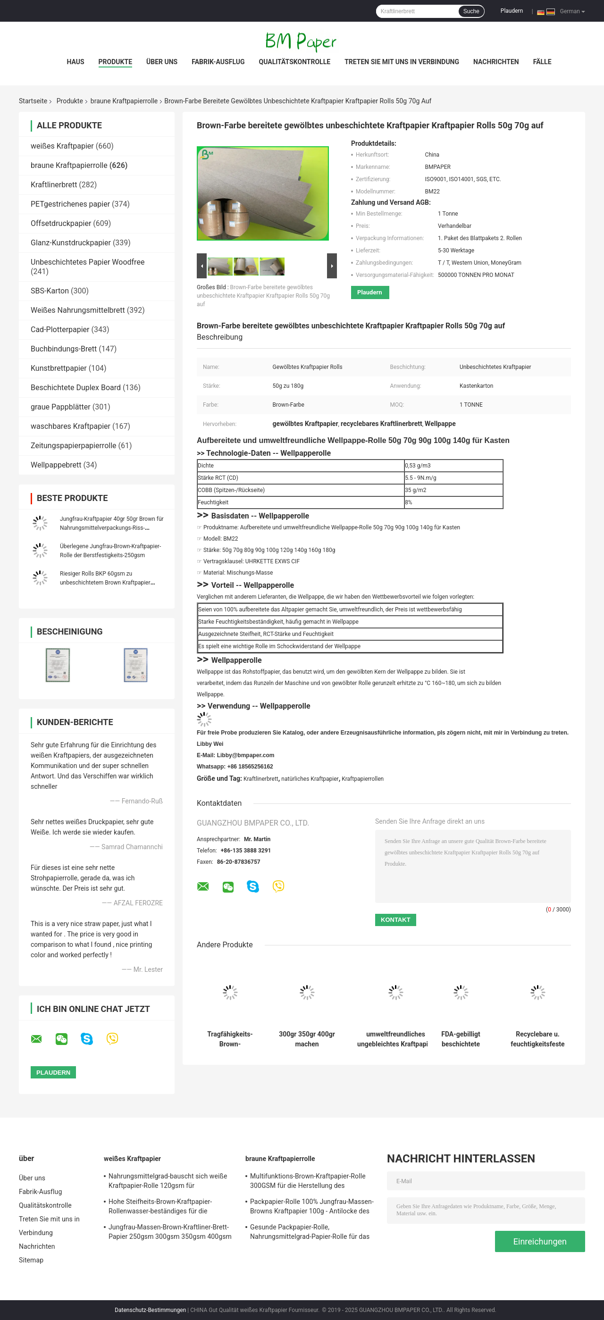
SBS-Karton (50, 290)
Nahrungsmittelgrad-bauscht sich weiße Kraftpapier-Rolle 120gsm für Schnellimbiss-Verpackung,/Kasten (168, 1182)
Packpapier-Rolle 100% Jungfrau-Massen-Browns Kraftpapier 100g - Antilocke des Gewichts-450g (312, 1208)
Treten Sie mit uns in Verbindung (401, 62)
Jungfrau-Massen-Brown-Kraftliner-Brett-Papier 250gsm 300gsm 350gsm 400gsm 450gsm (170, 1233)
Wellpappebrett (56, 464)
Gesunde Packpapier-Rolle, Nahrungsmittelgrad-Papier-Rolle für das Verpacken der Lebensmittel (309, 1233)
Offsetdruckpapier (61, 223)
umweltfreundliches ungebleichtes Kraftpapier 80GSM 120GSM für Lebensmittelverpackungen (395, 1039)
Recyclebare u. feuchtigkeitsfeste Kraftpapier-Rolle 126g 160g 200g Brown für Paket (537, 1039)
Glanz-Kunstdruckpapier (71, 242)
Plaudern (512, 11)
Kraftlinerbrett (54, 184)
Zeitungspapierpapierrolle (74, 445)
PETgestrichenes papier (70, 204)
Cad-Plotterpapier (60, 329)
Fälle (542, 62)
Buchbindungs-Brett (64, 348)
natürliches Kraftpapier (309, 779)
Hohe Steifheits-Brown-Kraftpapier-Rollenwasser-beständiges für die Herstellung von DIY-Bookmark (160, 1208)
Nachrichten (496, 62)
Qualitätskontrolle (295, 62)
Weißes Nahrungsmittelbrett (78, 310)
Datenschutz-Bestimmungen (150, 1310)
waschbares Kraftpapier (70, 426)
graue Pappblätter (61, 406)
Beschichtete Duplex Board (76, 387)
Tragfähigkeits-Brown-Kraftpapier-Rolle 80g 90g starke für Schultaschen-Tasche (230, 1039)
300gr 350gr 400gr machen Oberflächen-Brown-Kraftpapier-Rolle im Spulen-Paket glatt (307, 1039)
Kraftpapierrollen (363, 779)
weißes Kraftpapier (62, 146)
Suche (471, 11)
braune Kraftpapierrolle (124, 101)
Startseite (33, 101)
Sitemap (31, 1260)
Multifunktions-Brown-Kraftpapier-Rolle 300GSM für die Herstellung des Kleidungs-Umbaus (308, 1182)
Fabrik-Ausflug (218, 62)
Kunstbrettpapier (59, 368)
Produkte (115, 62)
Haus (75, 62)
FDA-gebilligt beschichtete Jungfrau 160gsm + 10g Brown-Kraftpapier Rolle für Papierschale (461, 1039)
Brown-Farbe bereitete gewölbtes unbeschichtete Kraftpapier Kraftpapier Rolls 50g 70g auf (263, 296)
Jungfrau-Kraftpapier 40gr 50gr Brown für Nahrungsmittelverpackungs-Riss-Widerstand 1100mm (112, 528)
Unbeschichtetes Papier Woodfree (87, 262)
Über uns (161, 62)
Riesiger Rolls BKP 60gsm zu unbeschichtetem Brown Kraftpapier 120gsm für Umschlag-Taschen (105, 582)
